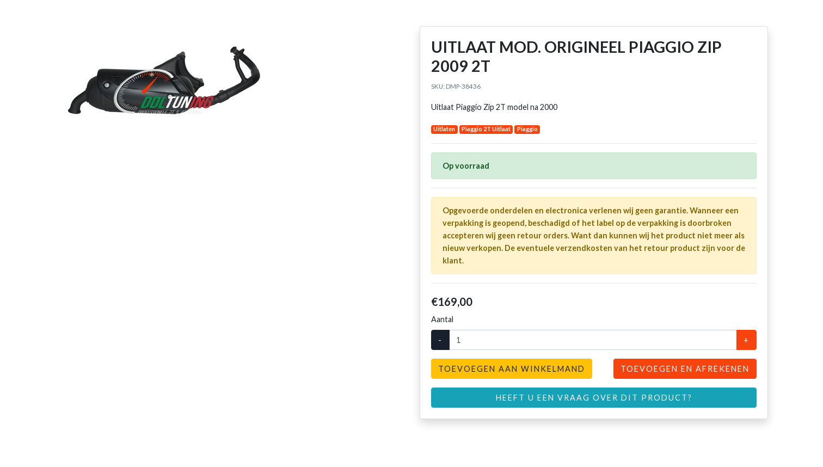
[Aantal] (593, 340)
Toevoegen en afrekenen (685, 368)
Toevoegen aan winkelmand (511, 368)
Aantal (442, 319)
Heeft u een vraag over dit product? (594, 397)
